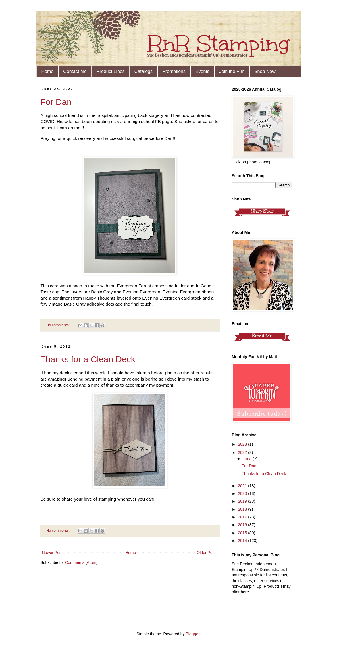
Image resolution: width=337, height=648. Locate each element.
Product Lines (111, 71)
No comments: (58, 325)
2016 (243, 524)
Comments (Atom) (81, 562)
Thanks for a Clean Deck (88, 359)
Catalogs (143, 71)
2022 (243, 452)
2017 (243, 517)
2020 (243, 493)
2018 (243, 509)
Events (202, 71)
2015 (243, 533)
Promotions (174, 71)
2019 (243, 501)
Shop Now (265, 71)
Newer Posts (53, 552)
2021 (243, 485)
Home (47, 71)
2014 (243, 540)
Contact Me (75, 71)
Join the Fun (231, 71)
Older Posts (207, 552)
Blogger (192, 634)
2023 (243, 444)
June (248, 459)
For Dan (56, 102)
